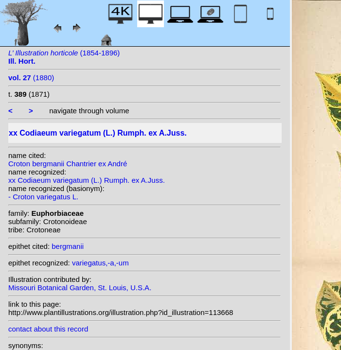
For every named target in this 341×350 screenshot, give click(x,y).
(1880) (31, 77)
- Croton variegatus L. (43, 196)
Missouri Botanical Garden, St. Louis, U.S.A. (79, 287)
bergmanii (68, 246)
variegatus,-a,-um (100, 263)
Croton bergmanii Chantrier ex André (67, 163)
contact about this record (48, 329)
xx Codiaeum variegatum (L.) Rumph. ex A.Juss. (86, 180)
